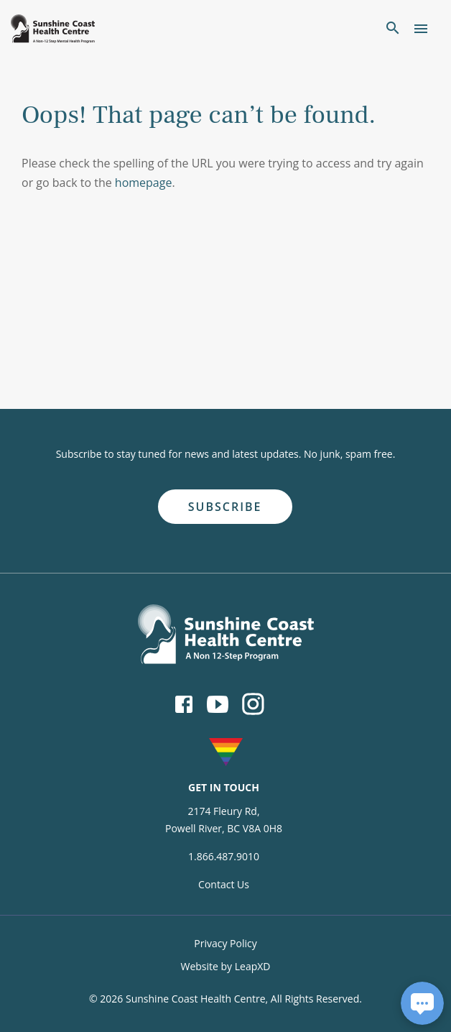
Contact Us (223, 884)
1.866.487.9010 (223, 856)
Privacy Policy (225, 943)
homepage (143, 182)
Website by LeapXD (225, 966)
